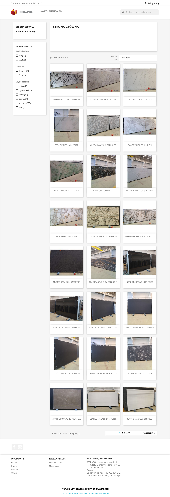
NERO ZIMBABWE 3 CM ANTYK (103, 373)
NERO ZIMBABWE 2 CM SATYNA (103, 327)
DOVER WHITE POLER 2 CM (140, 145)
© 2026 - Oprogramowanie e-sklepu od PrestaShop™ (85, 493)
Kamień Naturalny (51, 11)
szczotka (25, 103)
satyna (24, 99)
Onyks (14, 473)
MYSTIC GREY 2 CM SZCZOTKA (66, 282)
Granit (14, 462)
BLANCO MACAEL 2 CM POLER (103, 419)
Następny (149, 433)
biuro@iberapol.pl (111, 475)
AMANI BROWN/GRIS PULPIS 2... (66, 419)
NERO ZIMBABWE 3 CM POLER (66, 327)
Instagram (20, 447)
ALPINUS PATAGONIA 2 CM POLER (140, 236)
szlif (22, 107)
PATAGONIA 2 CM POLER (66, 236)
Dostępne (138, 57)
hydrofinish (25, 90)
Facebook (14, 447)
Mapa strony (54, 466)
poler (23, 94)
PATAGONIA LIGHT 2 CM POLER (103, 236)
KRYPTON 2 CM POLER (103, 190)
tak (22, 60)
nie (22, 55)
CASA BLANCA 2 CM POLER (140, 99)
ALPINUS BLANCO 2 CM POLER (66, 99)
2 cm (24, 71)
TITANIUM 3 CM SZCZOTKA (140, 373)
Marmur (15, 469)
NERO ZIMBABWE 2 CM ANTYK (66, 373)
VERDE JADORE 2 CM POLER (66, 190)
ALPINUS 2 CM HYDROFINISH (103, 99)
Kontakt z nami (55, 462)
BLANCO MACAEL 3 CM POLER (140, 419)
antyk (23, 86)
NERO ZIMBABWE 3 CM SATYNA (140, 327)
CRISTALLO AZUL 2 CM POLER (103, 145)
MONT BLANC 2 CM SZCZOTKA (139, 190)
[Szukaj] (139, 12)
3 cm (22, 75)
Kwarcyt (14, 466)
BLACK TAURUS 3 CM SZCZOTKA (103, 282)
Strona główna (25, 27)
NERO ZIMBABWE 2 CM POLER (139, 282)
